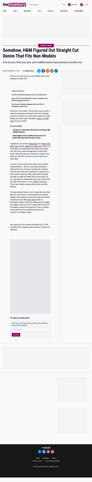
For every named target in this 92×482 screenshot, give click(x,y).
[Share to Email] (52, 71)
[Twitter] (44, 451)
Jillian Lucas (29, 71)
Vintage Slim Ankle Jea (33, 146)
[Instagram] (48, 451)
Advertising (45, 458)
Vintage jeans (33, 144)
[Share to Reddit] (47, 71)
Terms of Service (37, 461)
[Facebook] (39, 451)
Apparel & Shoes (46, 45)
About (38, 458)
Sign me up (16, 334)
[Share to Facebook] (43, 71)
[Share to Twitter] (39, 71)
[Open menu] (87, 5)
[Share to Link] (56, 71)
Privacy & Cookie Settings (52, 461)
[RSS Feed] (52, 451)
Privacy (54, 458)
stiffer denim (31, 200)
